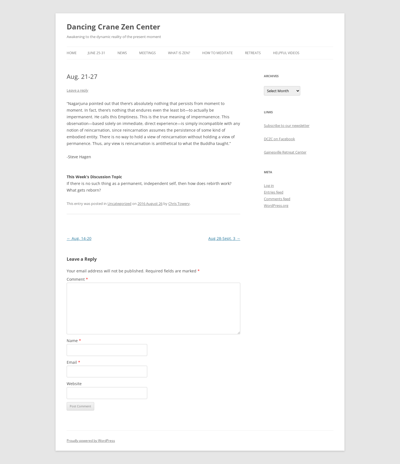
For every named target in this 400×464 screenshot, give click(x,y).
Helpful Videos (286, 53)
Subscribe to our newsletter (286, 125)
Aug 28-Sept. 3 (224, 238)
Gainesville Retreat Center (285, 152)
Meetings (147, 53)
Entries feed (273, 192)
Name (74, 340)
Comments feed (277, 198)
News (122, 53)
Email (73, 362)
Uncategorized (119, 203)
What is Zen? (179, 53)
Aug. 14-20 (79, 238)
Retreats (253, 53)
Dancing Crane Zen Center (113, 27)
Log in (269, 185)
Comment (77, 279)
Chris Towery (179, 203)
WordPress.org (276, 205)
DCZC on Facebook (279, 138)
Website (74, 383)
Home (72, 53)
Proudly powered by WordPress (91, 440)
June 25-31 (96, 53)
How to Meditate (217, 53)
